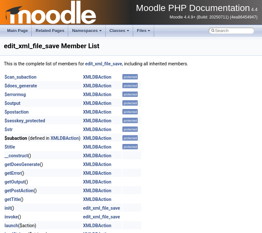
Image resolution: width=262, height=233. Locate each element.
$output (12, 103)
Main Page (17, 30)
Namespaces (87, 30)
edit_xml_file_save (103, 63)
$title (10, 147)
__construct (16, 155)
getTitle (12, 199)
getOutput (15, 181)
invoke (11, 216)
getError (13, 173)
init (8, 208)
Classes (119, 30)
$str (9, 129)
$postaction (17, 112)
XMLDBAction (97, 77)
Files (144, 30)
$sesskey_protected (25, 120)
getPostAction (19, 190)
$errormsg (15, 94)
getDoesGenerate (22, 164)
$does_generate (21, 85)
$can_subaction (21, 77)
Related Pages (50, 30)
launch (11, 225)
